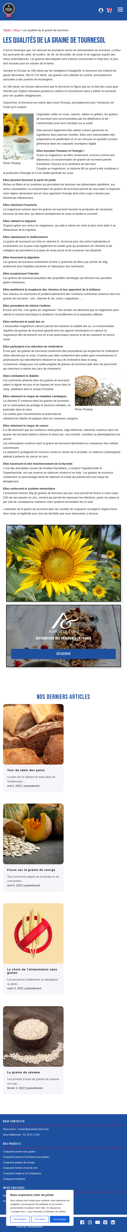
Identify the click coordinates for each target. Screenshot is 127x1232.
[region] (40, 1208)
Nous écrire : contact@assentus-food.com (26, 1129)
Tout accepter (59, 1219)
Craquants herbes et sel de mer (20, 1168)
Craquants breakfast (14, 1179)
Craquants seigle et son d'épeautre (22, 1173)
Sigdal (7, 30)
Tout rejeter (40, 1219)
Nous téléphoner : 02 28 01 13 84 (21, 1134)
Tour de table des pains (26, 770)
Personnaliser (20, 1219)
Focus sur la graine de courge (31, 869)
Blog (16, 30)
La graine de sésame (23, 1072)
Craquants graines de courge (19, 1162)
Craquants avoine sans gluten (19, 1151)
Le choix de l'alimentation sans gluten (32, 971)
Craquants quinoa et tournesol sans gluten (26, 1157)
